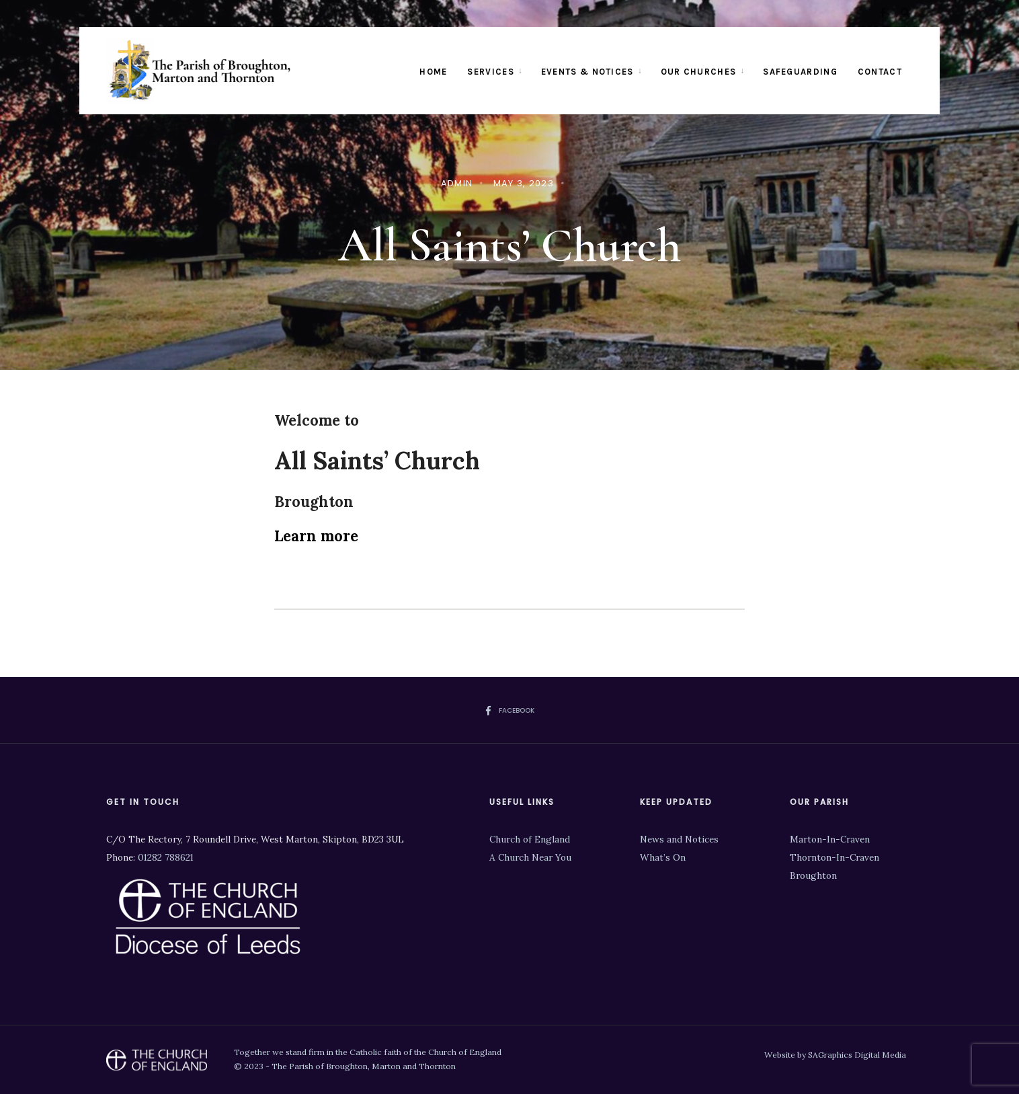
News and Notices (679, 839)
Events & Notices (587, 72)
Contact (880, 72)
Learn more (316, 535)
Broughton (813, 875)
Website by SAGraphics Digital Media (835, 1055)
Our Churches (699, 72)
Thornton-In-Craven (834, 857)
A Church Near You (530, 857)
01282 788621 (166, 857)
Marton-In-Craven (830, 839)
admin (457, 183)
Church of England (529, 839)
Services (490, 72)
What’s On (663, 857)
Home (433, 72)
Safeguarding (800, 72)
